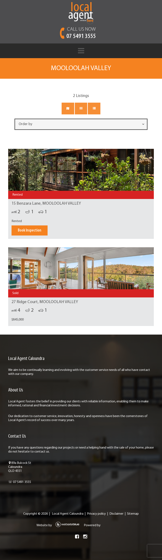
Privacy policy (96, 514)
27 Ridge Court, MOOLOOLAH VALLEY (45, 302)
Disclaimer (116, 514)
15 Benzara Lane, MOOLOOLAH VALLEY (46, 203)
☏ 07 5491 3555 (19, 482)
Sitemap (133, 514)
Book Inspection (29, 230)
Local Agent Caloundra (67, 514)
